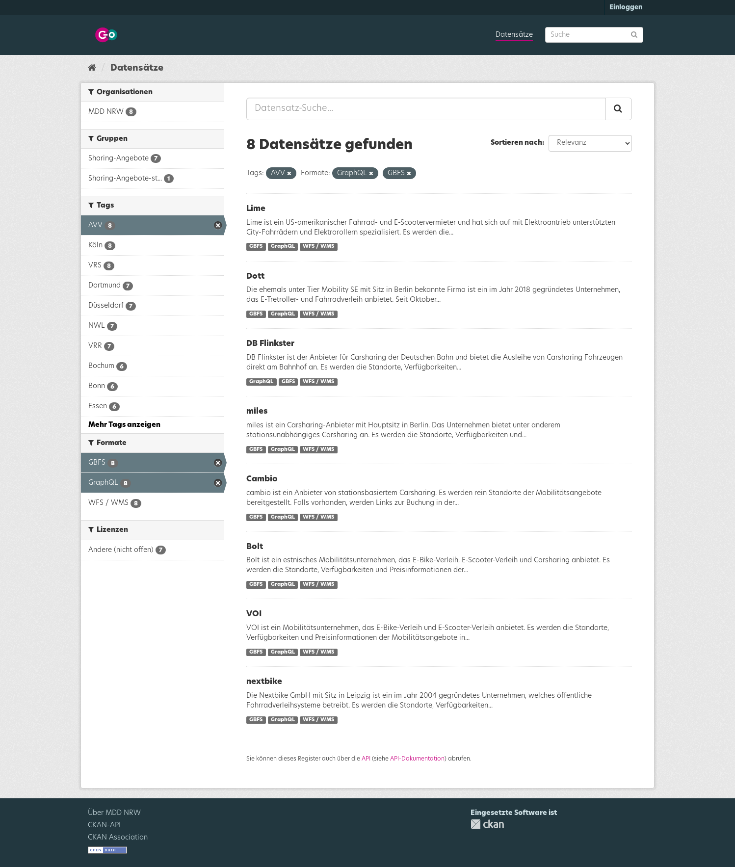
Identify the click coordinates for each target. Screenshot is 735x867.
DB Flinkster (270, 343)
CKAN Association (118, 837)
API (366, 759)
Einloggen (625, 7)
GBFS (255, 246)
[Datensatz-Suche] (594, 35)
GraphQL (283, 246)
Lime (255, 208)
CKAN (487, 824)
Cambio (262, 479)
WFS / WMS (318, 246)
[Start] (92, 68)
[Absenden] (634, 34)
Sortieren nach (516, 142)
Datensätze (514, 34)
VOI (254, 614)
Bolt (254, 547)
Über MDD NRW (114, 813)
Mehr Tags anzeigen (124, 424)
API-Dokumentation (417, 759)
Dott (255, 276)
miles (256, 411)
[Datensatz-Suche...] (426, 109)
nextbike (264, 681)
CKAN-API (104, 825)
